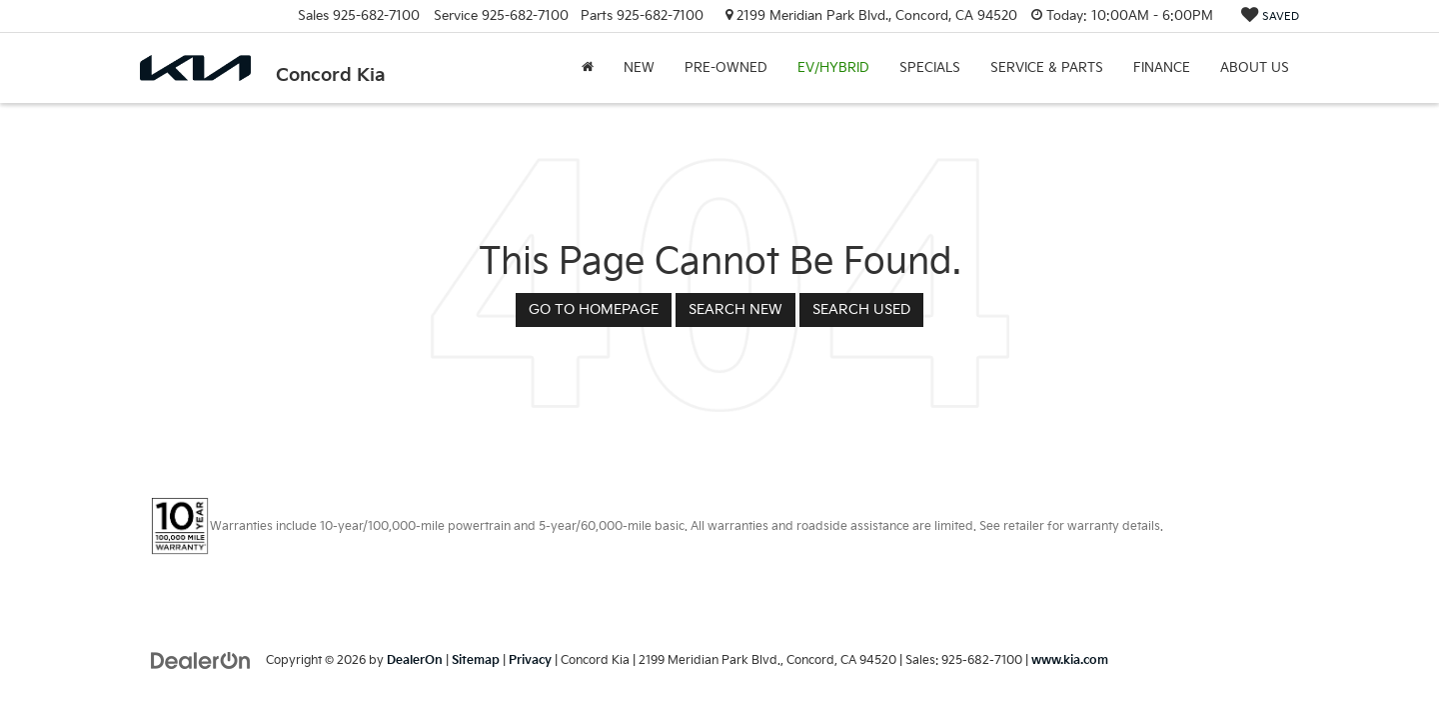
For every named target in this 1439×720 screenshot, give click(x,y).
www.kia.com (1069, 660)
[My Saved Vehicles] (1270, 16)
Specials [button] (929, 68)
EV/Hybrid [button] (833, 68)
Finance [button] (1161, 68)
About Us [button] (1254, 68)
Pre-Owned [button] (726, 68)
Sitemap (476, 660)
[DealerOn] (201, 659)
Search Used (861, 309)
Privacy (530, 660)
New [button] (639, 68)
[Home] (588, 68)
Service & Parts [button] (1046, 68)
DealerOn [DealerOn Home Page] (415, 660)
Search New (735, 309)
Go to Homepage (594, 309)
